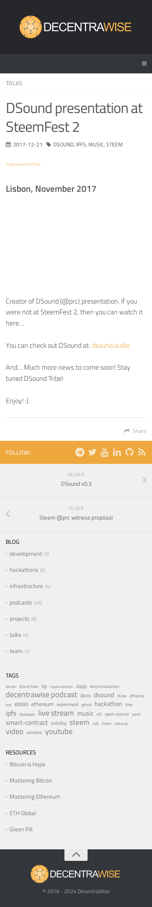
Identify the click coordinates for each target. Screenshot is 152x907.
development (26, 553)
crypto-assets (61, 686)
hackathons (24, 569)
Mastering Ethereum (35, 796)
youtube (59, 731)
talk (96, 723)
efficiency (137, 696)
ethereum (42, 704)
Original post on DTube (23, 164)
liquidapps (27, 714)
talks (14, 83)
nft (99, 714)
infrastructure (26, 585)
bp (44, 686)
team (16, 650)
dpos (85, 695)
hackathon (108, 703)
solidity (58, 723)
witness (34, 732)
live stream (56, 713)
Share (135, 431)
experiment (67, 704)
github (86, 705)
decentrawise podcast (41, 694)
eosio (21, 703)
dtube (122, 696)
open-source (117, 714)
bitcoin (11, 686)
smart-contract (27, 722)
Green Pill (21, 829)
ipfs (81, 144)
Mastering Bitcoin (31, 780)
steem (114, 144)
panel (136, 714)
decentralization (105, 686)
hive (129, 704)
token (106, 723)
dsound (63, 144)
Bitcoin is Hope (28, 764)
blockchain (29, 686)
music (96, 144)
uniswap (121, 723)
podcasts (21, 602)
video (15, 731)
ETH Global (23, 813)
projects (19, 618)
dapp (81, 686)
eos (9, 705)
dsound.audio (111, 345)
